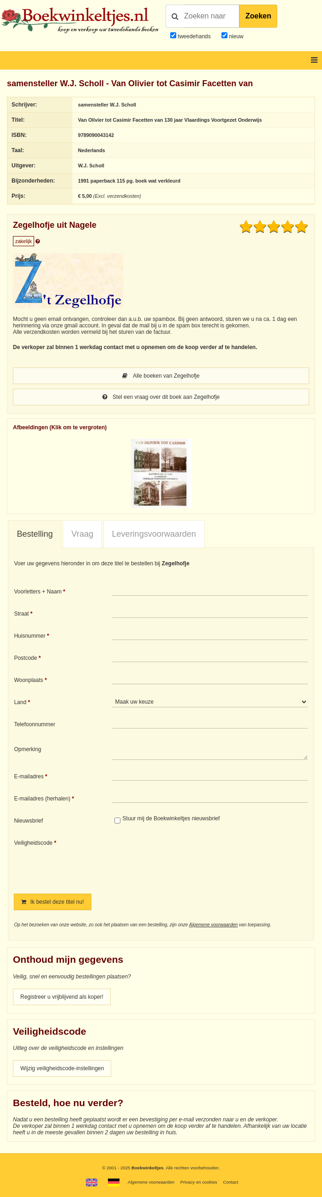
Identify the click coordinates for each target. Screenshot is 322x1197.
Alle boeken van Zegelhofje (160, 376)
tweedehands (194, 36)
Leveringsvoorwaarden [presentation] (154, 534)
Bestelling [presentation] (35, 534)
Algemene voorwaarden (213, 924)
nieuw (235, 36)
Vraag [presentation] (82, 534)
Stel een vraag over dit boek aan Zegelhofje (161, 397)
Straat (21, 613)
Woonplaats (28, 680)
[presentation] (189, 860)
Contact (230, 1182)
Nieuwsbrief (28, 821)
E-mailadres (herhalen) (42, 798)
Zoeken (258, 16)
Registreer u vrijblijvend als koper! (61, 997)
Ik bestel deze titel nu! (52, 902)
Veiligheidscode (33, 843)
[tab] (34, 534)
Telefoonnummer (34, 724)
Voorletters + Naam (37, 591)
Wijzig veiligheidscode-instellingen (62, 1068)
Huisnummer (29, 636)
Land (20, 702)
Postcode (25, 658)
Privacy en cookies (198, 1182)
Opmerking (27, 749)
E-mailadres (28, 776)
